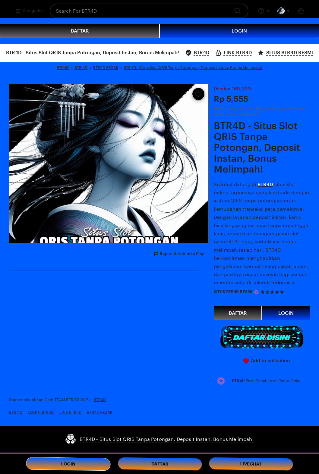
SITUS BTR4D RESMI (233, 291)
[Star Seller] (256, 292)
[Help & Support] (264, 11)
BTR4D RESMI (105, 67)
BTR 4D (81, 67)
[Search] (239, 11)
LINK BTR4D (70, 412)
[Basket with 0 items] (301, 11)
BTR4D (63, 67)
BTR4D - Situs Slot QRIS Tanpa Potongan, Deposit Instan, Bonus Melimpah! (193, 67)
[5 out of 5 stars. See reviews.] (273, 292)
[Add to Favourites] (198, 94)
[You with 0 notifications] (284, 11)
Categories (29, 11)
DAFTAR (80, 31)
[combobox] (140, 11)
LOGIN (239, 31)
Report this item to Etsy (178, 254)
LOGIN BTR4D (41, 412)
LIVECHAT (251, 464)
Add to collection (266, 361)
